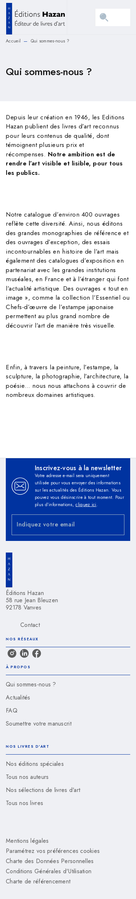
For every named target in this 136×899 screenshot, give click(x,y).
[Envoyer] (115, 524)
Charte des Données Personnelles (50, 861)
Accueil (13, 41)
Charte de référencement (38, 881)
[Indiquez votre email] (59, 524)
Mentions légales (27, 841)
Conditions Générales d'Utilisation (48, 871)
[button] (68, 684)
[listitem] (12, 653)
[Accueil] (36, 17)
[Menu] (112, 17)
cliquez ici (85, 504)
